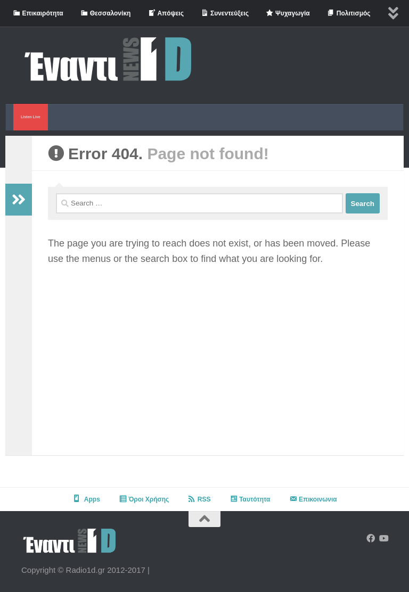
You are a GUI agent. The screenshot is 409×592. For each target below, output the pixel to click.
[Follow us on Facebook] (370, 538)
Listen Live (30, 117)
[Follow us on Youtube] (383, 538)
